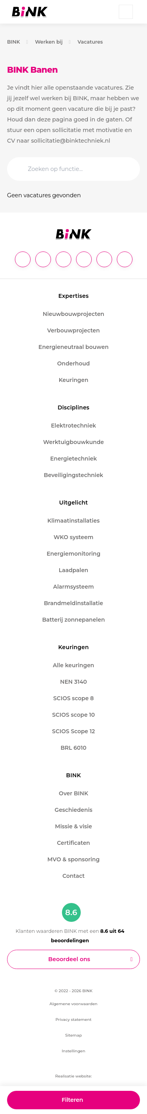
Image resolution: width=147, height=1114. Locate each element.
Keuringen (74, 380)
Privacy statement (74, 1019)
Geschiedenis (73, 809)
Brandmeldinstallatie (73, 603)
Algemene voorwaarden (73, 1003)
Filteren (72, 1099)
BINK (13, 42)
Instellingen (73, 1050)
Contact (73, 875)
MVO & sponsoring (73, 859)
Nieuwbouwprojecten (73, 313)
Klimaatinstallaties (73, 520)
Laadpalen (73, 570)
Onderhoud (73, 363)
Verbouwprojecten (73, 330)
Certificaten (73, 842)
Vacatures (90, 42)
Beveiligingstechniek (73, 475)
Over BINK (73, 793)
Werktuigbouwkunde (73, 442)
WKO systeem (73, 537)
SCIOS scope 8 (73, 698)
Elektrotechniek (73, 425)
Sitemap (73, 1035)
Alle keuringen (73, 665)
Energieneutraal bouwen (73, 347)
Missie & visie (73, 826)
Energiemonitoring (73, 553)
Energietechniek (73, 458)
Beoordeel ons (69, 959)
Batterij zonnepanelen (73, 619)
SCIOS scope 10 (73, 714)
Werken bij (49, 42)
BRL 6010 (73, 747)
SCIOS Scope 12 (73, 731)
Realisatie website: (73, 1076)
